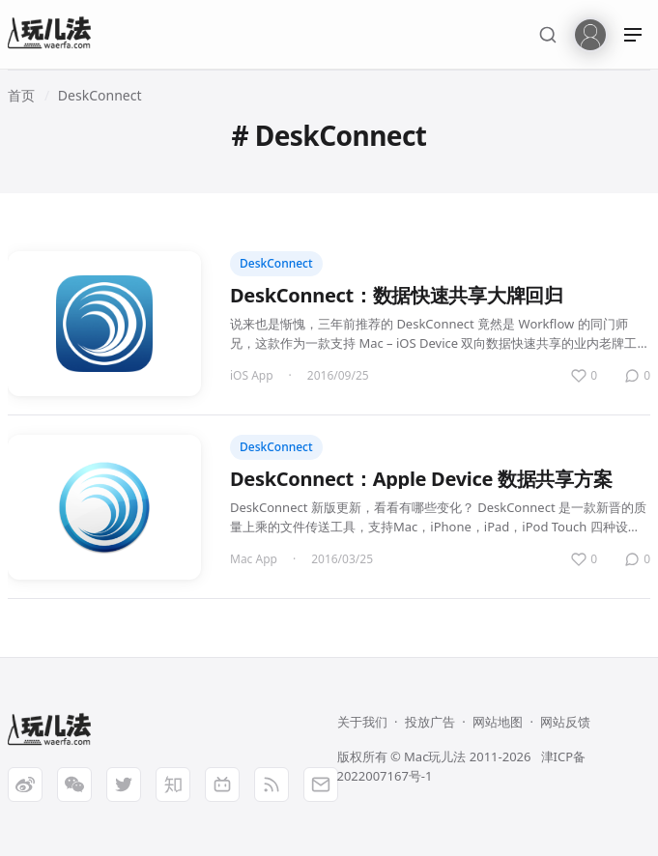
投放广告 (430, 721)
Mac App (253, 559)
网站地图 (497, 721)
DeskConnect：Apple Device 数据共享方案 (421, 479)
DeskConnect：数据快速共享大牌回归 (396, 295)
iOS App (251, 375)
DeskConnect (100, 95)
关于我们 (362, 721)
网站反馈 (565, 721)
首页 (21, 95)
